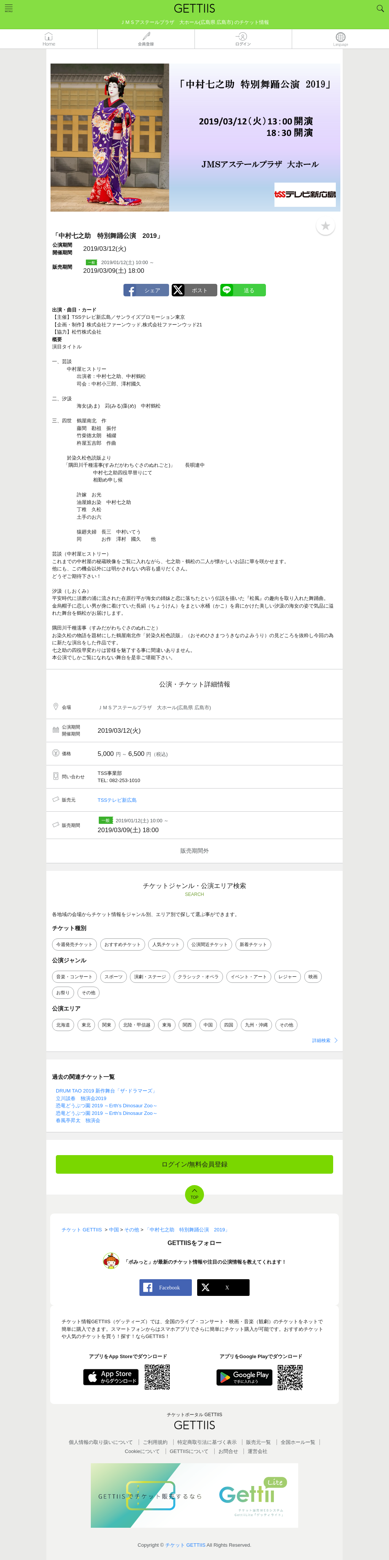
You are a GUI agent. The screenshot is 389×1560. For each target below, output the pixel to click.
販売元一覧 (258, 1442)
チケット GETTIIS (185, 1545)
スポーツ (113, 976)
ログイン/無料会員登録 (194, 1164)
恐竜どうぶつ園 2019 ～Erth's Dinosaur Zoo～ (107, 1105)
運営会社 (257, 1451)
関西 (187, 1025)
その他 (88, 992)
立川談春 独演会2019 (81, 1098)
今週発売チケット (74, 944)
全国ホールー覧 (298, 1442)
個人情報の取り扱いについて (101, 1442)
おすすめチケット (122, 944)
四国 (228, 1025)
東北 (86, 1025)
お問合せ (228, 1451)
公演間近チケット (209, 944)
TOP (194, 1197)
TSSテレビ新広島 (117, 800)
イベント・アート (249, 976)
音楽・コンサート (74, 976)
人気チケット (166, 944)
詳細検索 (321, 1040)
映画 (313, 976)
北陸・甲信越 (136, 1025)
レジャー (287, 976)
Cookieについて (142, 1451)
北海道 (63, 1025)
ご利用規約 (155, 1442)
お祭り (63, 992)
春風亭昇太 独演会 (78, 1120)
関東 (106, 1025)
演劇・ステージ (150, 976)
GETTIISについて (189, 1451)
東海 (166, 1025)
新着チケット (253, 944)
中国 (208, 1025)
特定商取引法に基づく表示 (207, 1442)
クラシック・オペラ (198, 976)
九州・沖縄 (256, 1025)
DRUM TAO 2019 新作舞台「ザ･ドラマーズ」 (106, 1091)
